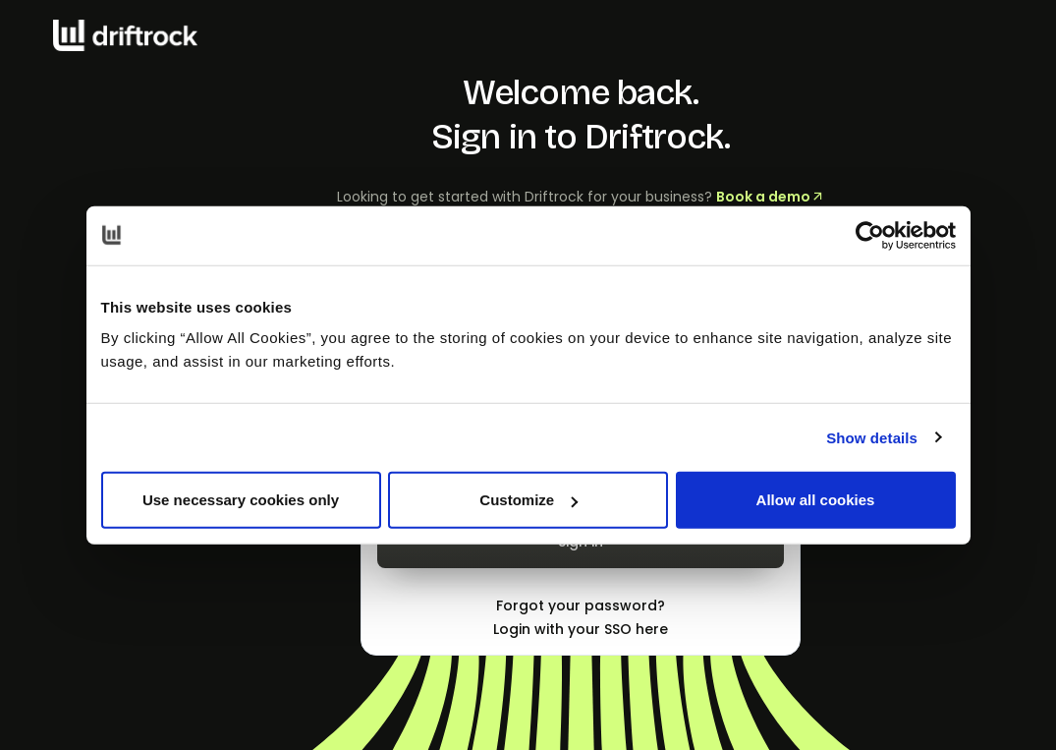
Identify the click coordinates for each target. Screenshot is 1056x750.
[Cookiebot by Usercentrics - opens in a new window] (870, 235)
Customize (528, 499)
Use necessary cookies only (240, 499)
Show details (871, 437)
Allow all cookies (815, 499)
